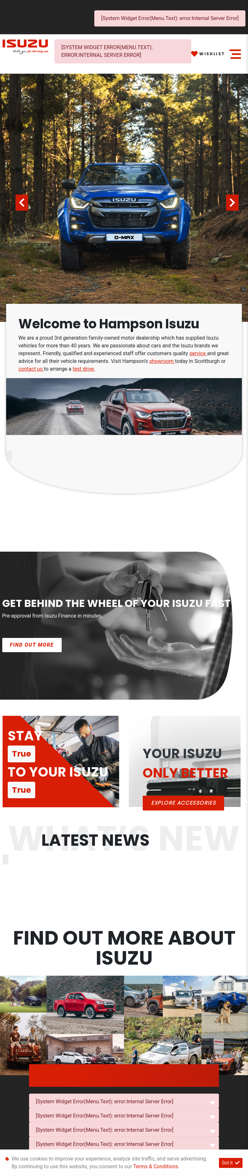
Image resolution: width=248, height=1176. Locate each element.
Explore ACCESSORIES (183, 803)
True (21, 753)
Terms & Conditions (155, 1166)
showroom (162, 361)
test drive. (84, 369)
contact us (31, 369)
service (198, 353)
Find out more (32, 645)
